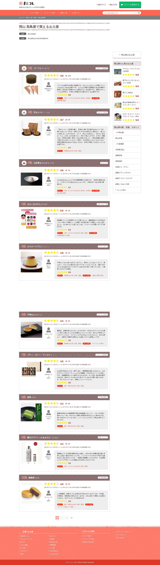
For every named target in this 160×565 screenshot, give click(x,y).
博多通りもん (24, 536)
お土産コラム (76, 13)
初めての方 (112, 4)
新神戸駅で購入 (61, 100)
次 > (72, 518)
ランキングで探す (50, 13)
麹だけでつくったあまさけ (39, 437)
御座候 (32, 478)
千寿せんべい (33, 315)
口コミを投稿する (130, 5)
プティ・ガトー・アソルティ (40, 355)
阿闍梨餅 (52, 545)
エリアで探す (34, 13)
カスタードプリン (35, 246)
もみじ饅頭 (23, 545)
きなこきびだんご (35, 204)
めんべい (52, 536)
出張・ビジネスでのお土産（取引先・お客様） (77, 98)
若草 (29, 397)
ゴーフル (38, 68)
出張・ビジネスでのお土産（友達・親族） (76, 233)
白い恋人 (22, 548)
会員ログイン (101, 4)
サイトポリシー (121, 535)
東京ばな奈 (53, 542)
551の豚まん (53, 551)
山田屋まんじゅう (42, 163)
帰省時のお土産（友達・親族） (73, 151)
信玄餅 (51, 539)
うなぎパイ (23, 551)
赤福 (21, 554)
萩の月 (22, 542)
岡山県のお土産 (127, 54)
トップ (23, 13)
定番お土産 (63, 13)
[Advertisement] (64, 296)
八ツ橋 (51, 548)
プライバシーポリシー (123, 532)
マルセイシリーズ (25, 539)
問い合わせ (119, 538)
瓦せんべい (39, 112)
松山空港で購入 (61, 193)
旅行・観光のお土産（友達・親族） (74, 386)
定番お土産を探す (88, 542)
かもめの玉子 (54, 554)
